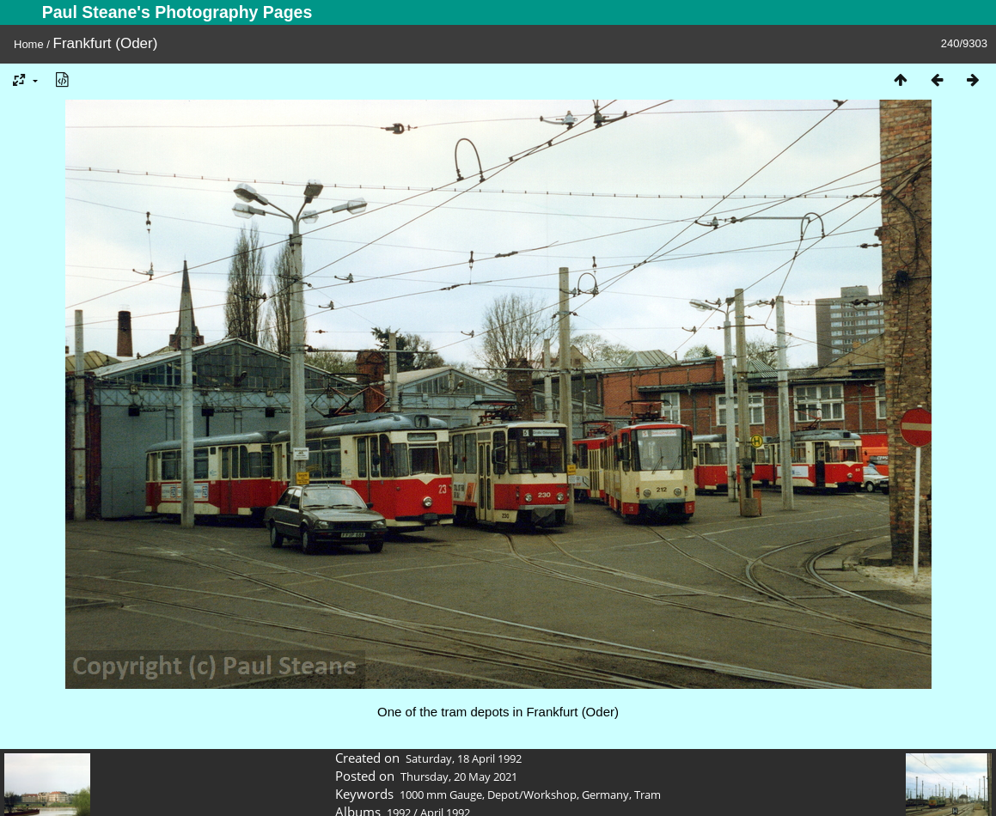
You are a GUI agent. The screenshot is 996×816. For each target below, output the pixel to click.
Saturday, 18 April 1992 (464, 758)
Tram (647, 794)
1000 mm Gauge (441, 794)
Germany (605, 794)
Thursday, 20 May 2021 (458, 776)
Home (29, 44)
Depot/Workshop (532, 794)
